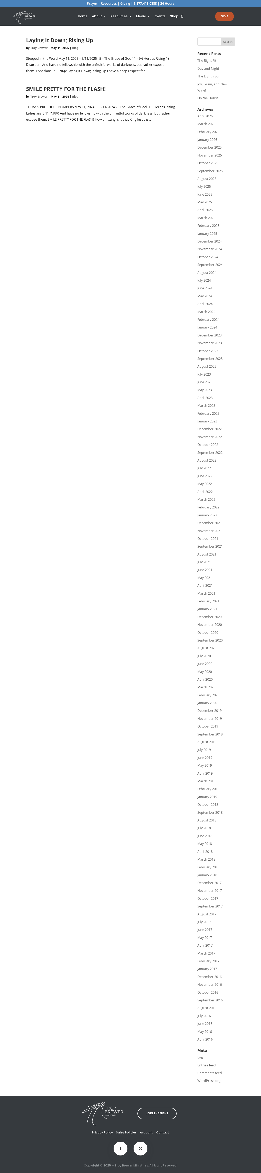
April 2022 (205, 491)
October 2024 (207, 257)
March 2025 (206, 218)
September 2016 (210, 1000)
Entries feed (206, 1065)
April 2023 (205, 398)
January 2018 (207, 875)
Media (141, 16)
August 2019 (206, 742)
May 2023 (204, 390)
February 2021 (208, 601)
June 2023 (204, 382)
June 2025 (204, 194)
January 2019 (207, 797)
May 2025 (204, 202)
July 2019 (204, 749)
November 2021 (209, 531)
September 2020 (210, 640)
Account (146, 1132)
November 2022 (209, 437)
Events (160, 16)
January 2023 (207, 421)
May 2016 (204, 1031)
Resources (119, 16)
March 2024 (206, 312)
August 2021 (206, 554)
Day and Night (208, 68)
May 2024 (204, 296)
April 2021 (205, 585)
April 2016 (205, 1039)
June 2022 (204, 476)
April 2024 (205, 304)
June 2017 (204, 929)
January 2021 (207, 609)
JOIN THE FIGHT (157, 1113)
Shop (174, 16)
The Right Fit (206, 60)
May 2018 (204, 843)
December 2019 (209, 710)
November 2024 (209, 249)
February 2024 (208, 319)
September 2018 (210, 812)
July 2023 (204, 374)
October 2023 (207, 351)
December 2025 (209, 147)
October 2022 (207, 444)
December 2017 (209, 883)
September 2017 (210, 906)
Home (82, 16)
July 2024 (204, 280)
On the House (208, 98)
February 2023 (208, 413)
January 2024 (207, 327)
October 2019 (207, 726)
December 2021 (209, 523)
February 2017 (208, 961)
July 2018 (204, 828)
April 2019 (205, 773)
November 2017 (209, 890)
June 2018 (204, 836)
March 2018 (206, 859)
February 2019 (208, 789)
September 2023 (210, 358)
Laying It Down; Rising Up (59, 40)
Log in (202, 1057)
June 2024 (204, 288)
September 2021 (210, 546)
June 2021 (204, 570)
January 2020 (207, 703)
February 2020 (208, 695)
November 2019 (209, 718)
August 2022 (206, 460)
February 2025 (208, 225)
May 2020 (204, 671)
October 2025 (207, 163)
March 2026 (206, 124)
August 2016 (206, 1008)
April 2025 (205, 210)
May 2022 (204, 484)
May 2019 (204, 765)
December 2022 (209, 429)
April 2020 (205, 679)
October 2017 (207, 898)
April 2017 (205, 945)
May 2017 (204, 937)
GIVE (224, 16)
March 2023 (206, 405)
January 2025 (207, 233)
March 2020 (206, 687)
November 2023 (209, 343)
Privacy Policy (102, 1132)
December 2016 (209, 977)
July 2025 (204, 186)
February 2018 (208, 867)
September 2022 (210, 452)
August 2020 (206, 648)
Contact (162, 1132)
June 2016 (204, 1023)
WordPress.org (209, 1080)
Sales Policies (126, 1132)
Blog (75, 48)
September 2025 (210, 171)
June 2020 (204, 663)
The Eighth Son (208, 76)
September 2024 (210, 264)
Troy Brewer (39, 48)
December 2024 (209, 241)
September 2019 (210, 734)
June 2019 (204, 757)
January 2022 (207, 515)
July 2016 (204, 1016)
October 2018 (207, 804)
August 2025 (206, 178)
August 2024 (206, 272)
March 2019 (206, 781)
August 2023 (206, 366)
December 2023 (209, 335)
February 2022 (208, 507)
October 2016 (207, 992)
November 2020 (209, 624)
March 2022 (206, 499)
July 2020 (204, 656)
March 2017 (206, 953)
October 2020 (207, 632)
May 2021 (204, 577)
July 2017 (204, 922)
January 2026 (207, 139)
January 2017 (207, 969)
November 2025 (209, 155)
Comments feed (209, 1073)
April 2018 (205, 851)
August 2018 (206, 820)
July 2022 (204, 468)
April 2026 (205, 116)
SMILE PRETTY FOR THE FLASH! (66, 89)
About (97, 16)
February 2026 (208, 132)
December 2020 (209, 617)
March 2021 (206, 593)
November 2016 (209, 984)
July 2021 (204, 562)
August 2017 (206, 914)
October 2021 (207, 538)
